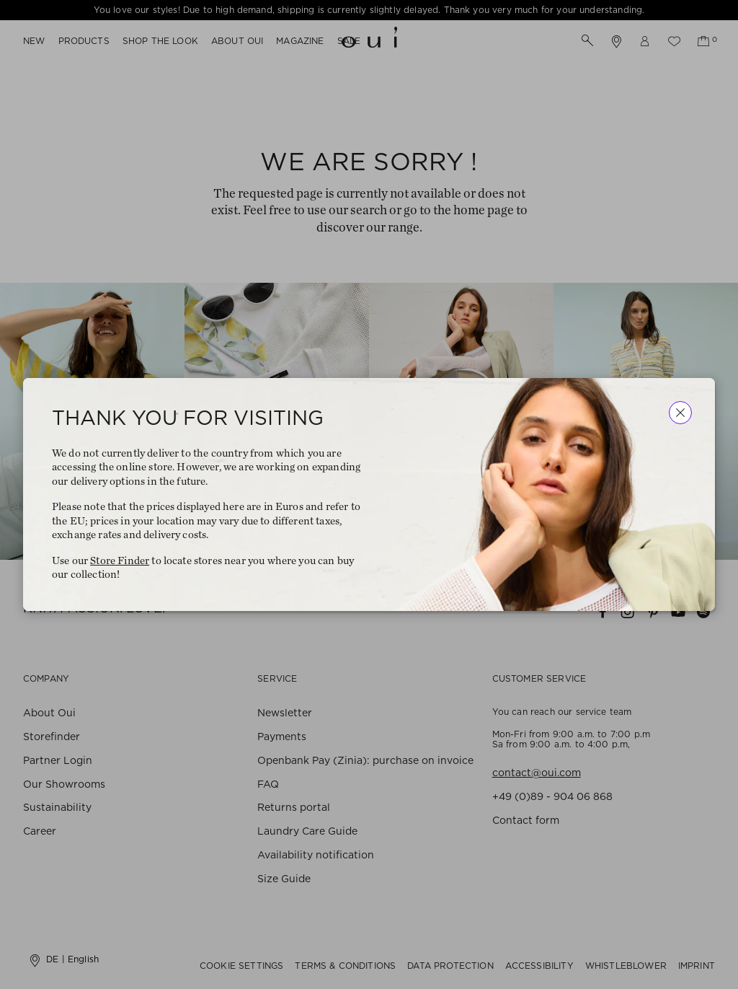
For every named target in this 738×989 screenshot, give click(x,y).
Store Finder (119, 560)
